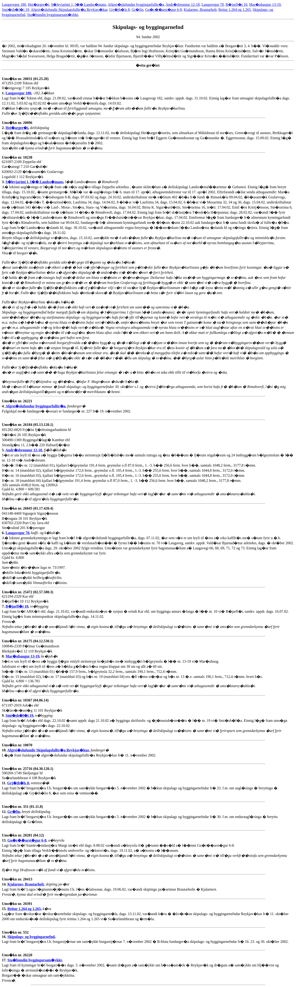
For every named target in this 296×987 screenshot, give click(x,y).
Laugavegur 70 (212, 4)
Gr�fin (137, 10)
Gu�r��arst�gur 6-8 (163, 10)
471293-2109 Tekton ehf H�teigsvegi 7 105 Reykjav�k (26, 86)
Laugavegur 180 (14, 4)
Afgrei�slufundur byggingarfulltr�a (136, 4)
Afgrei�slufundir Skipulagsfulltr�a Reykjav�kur (69, 10)
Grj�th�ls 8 (119, 10)
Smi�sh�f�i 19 (15, 10)
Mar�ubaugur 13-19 (265, 4)
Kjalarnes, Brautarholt (200, 10)
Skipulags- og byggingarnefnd (31, 937)
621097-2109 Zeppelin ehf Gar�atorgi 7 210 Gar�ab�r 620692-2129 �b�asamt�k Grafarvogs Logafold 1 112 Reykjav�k (33, 169)
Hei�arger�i (38, 4)
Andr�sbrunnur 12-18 (183, 4)
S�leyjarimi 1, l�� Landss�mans (78, 4)
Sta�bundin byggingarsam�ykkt (52, 15)
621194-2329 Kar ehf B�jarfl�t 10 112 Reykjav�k (27, 599)
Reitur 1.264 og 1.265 (235, 10)
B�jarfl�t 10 (236, 4)
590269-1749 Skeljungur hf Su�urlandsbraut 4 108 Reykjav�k (29, 776)
